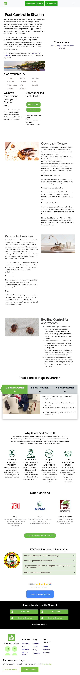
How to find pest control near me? (37, 572)
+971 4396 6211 (33, 104)
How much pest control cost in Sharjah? (39, 560)
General (36, 643)
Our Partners (25, 648)
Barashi (35, 85)
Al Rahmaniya (12, 85)
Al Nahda (23, 82)
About (45, 646)
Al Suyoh (35, 78)
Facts (35, 650)
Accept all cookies (29, 669)
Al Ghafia (10, 88)
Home (52, 46)
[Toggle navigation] (73, 4)
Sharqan (10, 78)
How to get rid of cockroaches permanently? (41, 555)
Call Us (40, 3)
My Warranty (51, 3)
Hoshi (34, 82)
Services (46, 650)
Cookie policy (47, 664)
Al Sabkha (10, 82)
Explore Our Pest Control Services (40, 535)
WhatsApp (30, 3)
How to (35, 647)
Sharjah (59, 46)
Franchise (25, 643)
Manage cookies (11, 669)
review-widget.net (42, 587)
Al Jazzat (23, 88)
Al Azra (22, 78)
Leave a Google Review (40, 594)
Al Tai (21, 85)
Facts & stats (25, 653)
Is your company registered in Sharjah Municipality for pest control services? (47, 566)
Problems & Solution (37, 654)
